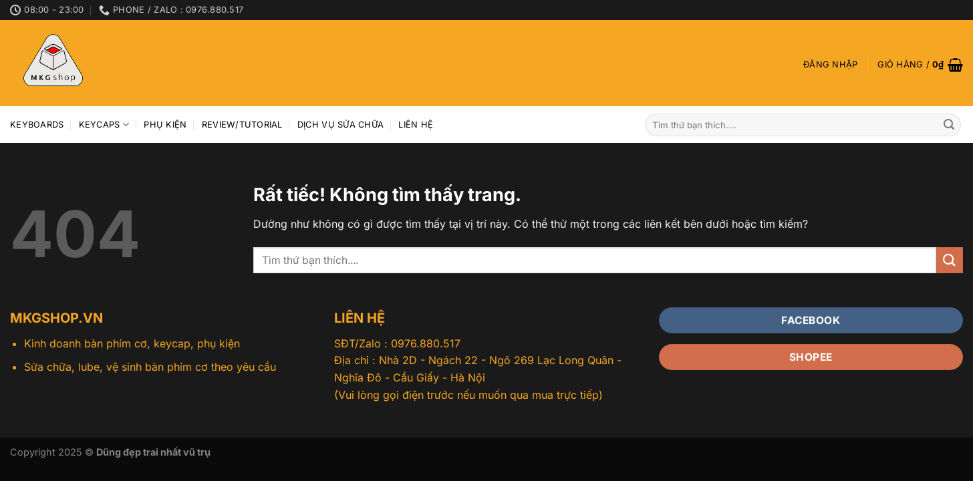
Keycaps (104, 124)
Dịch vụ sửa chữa (340, 125)
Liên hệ (415, 125)
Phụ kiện (165, 125)
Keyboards (36, 125)
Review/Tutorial (242, 125)
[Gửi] (949, 125)
